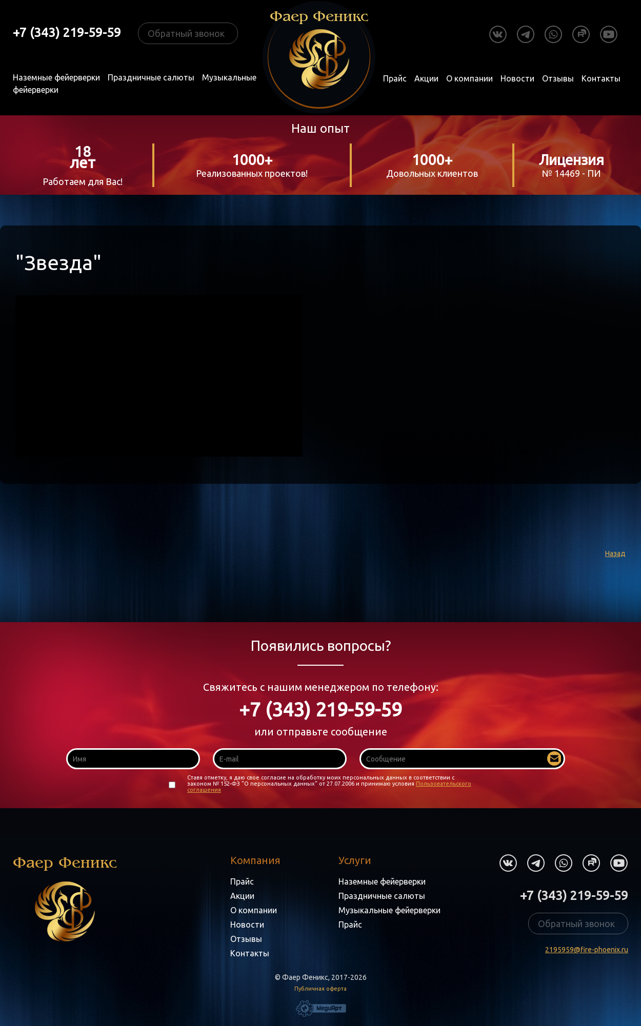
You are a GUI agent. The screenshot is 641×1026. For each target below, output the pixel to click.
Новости (517, 78)
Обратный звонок (186, 33)
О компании (469, 78)
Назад (615, 553)
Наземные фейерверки (56, 77)
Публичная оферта (320, 989)
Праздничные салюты (151, 77)
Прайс (395, 78)
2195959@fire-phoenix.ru (586, 950)
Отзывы (558, 78)
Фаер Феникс (65, 897)
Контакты (601, 78)
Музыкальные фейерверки (389, 910)
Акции (426, 78)
